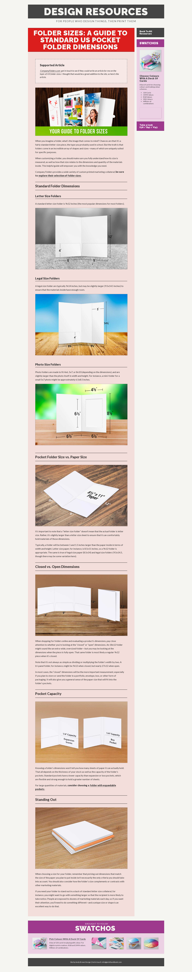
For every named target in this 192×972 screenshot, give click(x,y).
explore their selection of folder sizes (60, 175)
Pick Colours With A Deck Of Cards (67, 939)
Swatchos (149, 43)
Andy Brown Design (83, 962)
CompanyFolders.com (50, 70)
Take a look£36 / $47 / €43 (149, 126)
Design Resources (96, 12)
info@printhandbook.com (112, 962)
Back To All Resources (146, 32)
